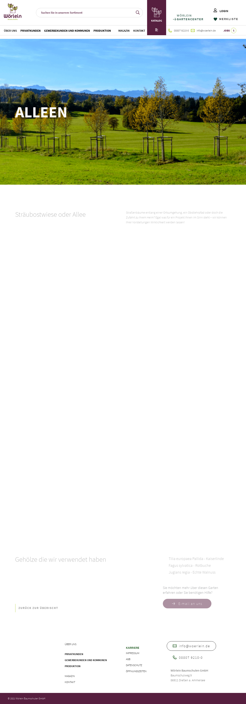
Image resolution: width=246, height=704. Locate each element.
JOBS (229, 30)
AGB (128, 659)
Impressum (132, 653)
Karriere (132, 648)
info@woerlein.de (203, 30)
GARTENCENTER (190, 19)
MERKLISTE (226, 19)
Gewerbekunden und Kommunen (67, 30)
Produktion (102, 30)
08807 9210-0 (178, 30)
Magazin (124, 30)
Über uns (10, 30)
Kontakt (139, 30)
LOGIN (221, 11)
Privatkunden (30, 30)
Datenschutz (134, 665)
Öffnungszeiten (136, 671)
